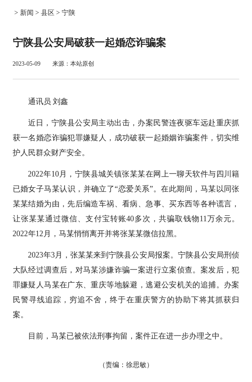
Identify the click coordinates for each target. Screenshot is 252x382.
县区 (47, 12)
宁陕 (68, 12)
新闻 (27, 12)
